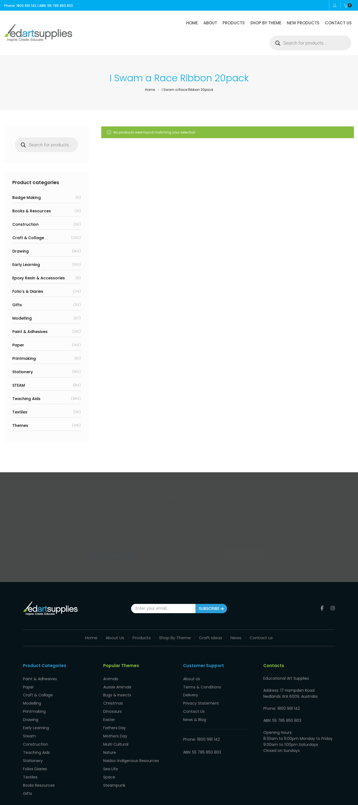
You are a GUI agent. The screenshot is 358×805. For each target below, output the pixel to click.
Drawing (20, 251)
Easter (109, 707)
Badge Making (26, 197)
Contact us (261, 633)
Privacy (93, 799)
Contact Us (226, 555)
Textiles (19, 412)
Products (141, 633)
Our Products (131, 555)
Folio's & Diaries (27, 291)
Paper (18, 345)
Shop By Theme (175, 633)
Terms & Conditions (202, 679)
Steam (29, 720)
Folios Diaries (35, 748)
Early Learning (26, 264)
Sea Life (110, 748)
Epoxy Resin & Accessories (38, 278)
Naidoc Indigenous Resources (131, 741)
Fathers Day (114, 714)
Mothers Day (115, 720)
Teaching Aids (26, 398)
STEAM (18, 385)
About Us (115, 633)
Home (91, 633)
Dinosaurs (112, 700)
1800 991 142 (198, 534)
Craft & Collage (28, 238)
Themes (20, 425)
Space (109, 755)
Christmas (113, 693)
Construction (25, 224)
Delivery (190, 686)
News (235, 633)
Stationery (22, 372)
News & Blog (194, 707)
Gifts (17, 305)
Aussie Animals (117, 679)
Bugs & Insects (117, 686)
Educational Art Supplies (60, 799)
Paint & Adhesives (30, 331)
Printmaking (24, 358)
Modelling (22, 318)
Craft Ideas (210, 633)
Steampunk (114, 762)
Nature (109, 734)
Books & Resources (31, 211)
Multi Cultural (115, 727)
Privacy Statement (201, 693)
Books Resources (39, 762)
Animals (110, 673)
